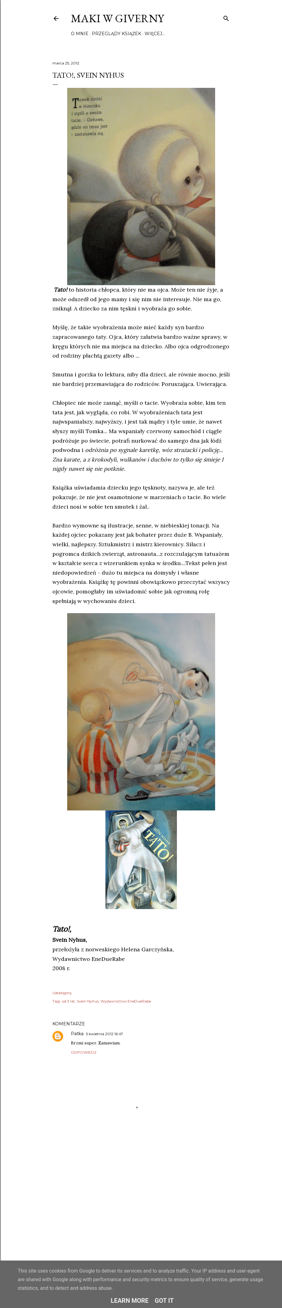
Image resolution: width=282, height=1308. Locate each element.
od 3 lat (68, 1001)
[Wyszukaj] (226, 17)
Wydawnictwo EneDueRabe (125, 1001)
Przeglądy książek (116, 33)
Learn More (130, 1300)
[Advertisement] (141, 1201)
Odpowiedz (83, 1052)
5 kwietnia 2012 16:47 (104, 1033)
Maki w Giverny (117, 18)
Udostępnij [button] (62, 992)
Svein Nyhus (88, 1001)
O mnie (79, 33)
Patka (77, 1033)
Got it (164, 1300)
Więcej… (155, 33)
